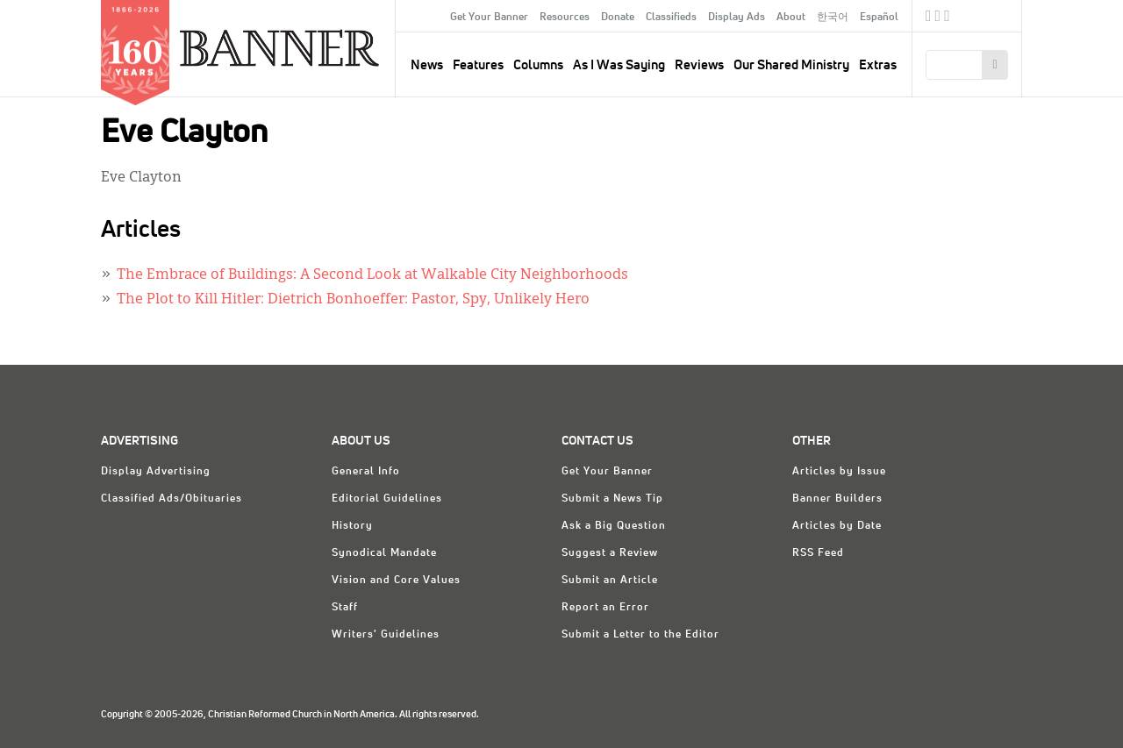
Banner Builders (837, 499)
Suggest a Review (610, 553)
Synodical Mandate (384, 553)
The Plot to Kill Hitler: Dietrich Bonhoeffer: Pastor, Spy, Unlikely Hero (353, 300)
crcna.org (999, 15)
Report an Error (605, 607)
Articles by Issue (839, 472)
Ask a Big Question (614, 526)
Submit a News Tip (612, 499)
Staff (345, 607)
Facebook (929, 18)
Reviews (699, 65)
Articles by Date (837, 526)
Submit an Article (610, 580)
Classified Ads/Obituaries (171, 499)
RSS (947, 18)
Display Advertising (156, 472)
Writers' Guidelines (386, 635)
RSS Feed (818, 553)
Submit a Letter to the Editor (640, 635)
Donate (617, 17)
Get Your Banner (489, 17)
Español (879, 17)
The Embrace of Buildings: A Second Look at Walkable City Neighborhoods (372, 275)
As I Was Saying (619, 65)
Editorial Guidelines (387, 499)
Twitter (938, 18)
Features (478, 65)
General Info (366, 472)
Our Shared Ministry (791, 65)
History (352, 526)
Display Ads (736, 17)
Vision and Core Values (396, 580)
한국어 (832, 17)
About (790, 17)
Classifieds (671, 17)
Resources (565, 17)
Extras (878, 65)
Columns (538, 65)
